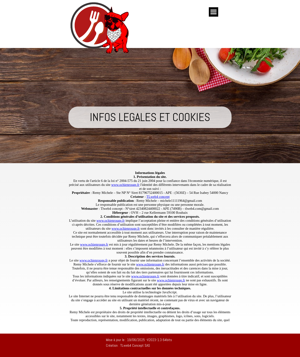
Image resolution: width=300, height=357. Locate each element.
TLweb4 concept (158, 197)
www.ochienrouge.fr (125, 185)
